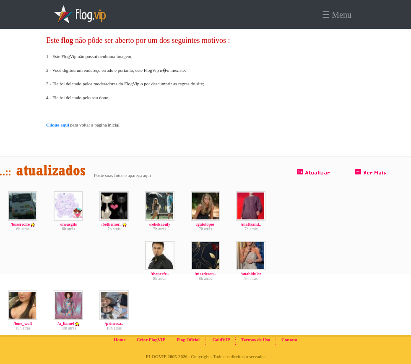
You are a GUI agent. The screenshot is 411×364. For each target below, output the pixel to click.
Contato (289, 339)
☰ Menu (336, 14)
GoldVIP (221, 339)
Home (119, 339)
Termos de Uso (255, 339)
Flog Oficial (188, 339)
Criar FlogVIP (151, 339)
